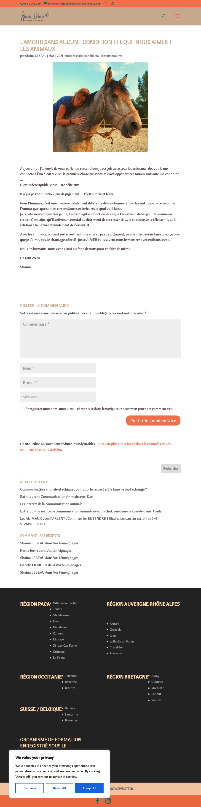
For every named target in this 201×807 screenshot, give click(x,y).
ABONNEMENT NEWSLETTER (114, 789)
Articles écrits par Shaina (82, 56)
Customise (30, 788)
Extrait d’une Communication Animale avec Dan (56, 496)
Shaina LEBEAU (35, 56)
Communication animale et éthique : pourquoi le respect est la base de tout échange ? (83, 489)
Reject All (59, 788)
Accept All (89, 788)
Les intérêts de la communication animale (51, 503)
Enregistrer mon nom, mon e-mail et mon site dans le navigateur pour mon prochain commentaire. (99, 408)
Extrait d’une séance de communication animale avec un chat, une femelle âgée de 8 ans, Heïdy (91, 511)
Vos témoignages (65, 543)
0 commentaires (112, 56)
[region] (59, 774)
